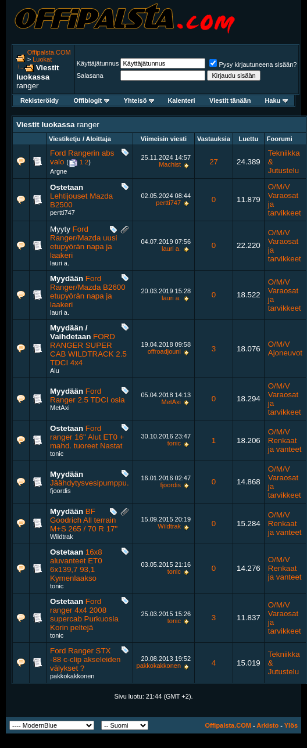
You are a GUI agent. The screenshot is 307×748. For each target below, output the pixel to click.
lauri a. (59, 263)
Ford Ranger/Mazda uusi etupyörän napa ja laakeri (83, 242)
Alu (54, 370)
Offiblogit (91, 100)
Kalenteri (181, 100)
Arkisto (267, 725)
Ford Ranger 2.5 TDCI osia (87, 395)
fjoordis (60, 490)
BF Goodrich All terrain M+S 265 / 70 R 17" (83, 520)
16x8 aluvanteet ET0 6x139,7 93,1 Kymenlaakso (76, 565)
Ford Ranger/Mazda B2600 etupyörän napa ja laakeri (88, 291)
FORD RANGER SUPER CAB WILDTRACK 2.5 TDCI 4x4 (88, 349)
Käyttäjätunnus (98, 63)
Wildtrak (61, 536)
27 (213, 161)
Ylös (291, 725)
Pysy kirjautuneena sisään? (253, 64)
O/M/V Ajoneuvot (285, 348)
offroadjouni (164, 351)
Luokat (42, 59)
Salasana (90, 75)
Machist (170, 164)
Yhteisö (139, 100)
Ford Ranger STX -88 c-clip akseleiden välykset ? (85, 659)
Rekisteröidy (39, 100)
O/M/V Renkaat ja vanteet (285, 440)
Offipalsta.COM (49, 52)
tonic (56, 453)
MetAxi (60, 407)
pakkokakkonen (72, 676)
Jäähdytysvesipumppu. (89, 483)
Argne (58, 171)
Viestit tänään (230, 100)
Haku (276, 100)
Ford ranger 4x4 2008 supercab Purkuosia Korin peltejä (84, 614)
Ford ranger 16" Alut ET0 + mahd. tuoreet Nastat (87, 437)
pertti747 (62, 212)
